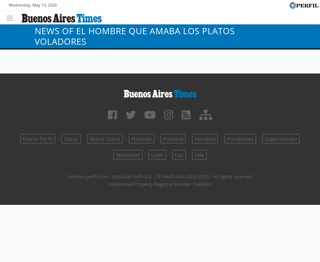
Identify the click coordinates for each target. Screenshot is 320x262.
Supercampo (281, 138)
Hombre (205, 138)
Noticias (141, 138)
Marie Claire (105, 138)
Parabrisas (240, 138)
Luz (179, 154)
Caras (71, 138)
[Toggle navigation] (12, 17)
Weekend (127, 154)
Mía (199, 154)
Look (157, 154)
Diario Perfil (38, 138)
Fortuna (173, 138)
